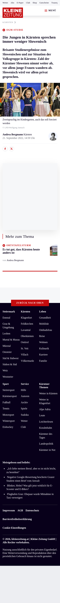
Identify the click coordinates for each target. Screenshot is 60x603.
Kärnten (25, 311)
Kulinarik (44, 348)
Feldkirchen (27, 323)
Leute (42, 415)
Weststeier (8, 376)
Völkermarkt (27, 360)
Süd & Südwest (11, 358)
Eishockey (8, 427)
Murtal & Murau (11, 339)
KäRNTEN (9, 22)
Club (28, 3)
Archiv (24, 402)
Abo (12, 3)
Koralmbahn (45, 427)
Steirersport (9, 390)
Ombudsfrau (45, 330)
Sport (6, 384)
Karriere (43, 354)
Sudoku (25, 414)
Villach (24, 354)
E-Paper (20, 3)
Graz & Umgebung (8, 325)
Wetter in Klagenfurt (44, 401)
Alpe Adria (45, 409)
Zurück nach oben (30, 303)
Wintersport (9, 420)
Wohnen (43, 342)
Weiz (5, 370)
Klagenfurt (26, 317)
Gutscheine (44, 3)
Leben (42, 311)
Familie (43, 360)
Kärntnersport (10, 396)
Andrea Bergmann (13, 134)
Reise (42, 336)
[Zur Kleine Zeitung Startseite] (13, 13)
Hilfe (23, 390)
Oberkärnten (27, 336)
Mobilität (44, 323)
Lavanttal (25, 330)
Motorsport (8, 414)
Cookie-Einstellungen (14, 527)
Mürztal (7, 346)
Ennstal (6, 317)
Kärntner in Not (47, 450)
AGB (20, 510)
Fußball (6, 402)
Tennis (6, 408)
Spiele (24, 408)
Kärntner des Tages (45, 436)
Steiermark (9, 311)
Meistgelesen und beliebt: (16, 462)
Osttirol (25, 342)
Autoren (25, 396)
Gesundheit (45, 317)
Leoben (6, 333)
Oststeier (7, 352)
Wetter (5, 3)
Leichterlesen (46, 421)
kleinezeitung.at (20, 539)
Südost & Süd (10, 364)
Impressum (9, 510)
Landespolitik (46, 443)
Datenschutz (32, 510)
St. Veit (24, 348)
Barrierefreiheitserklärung (17, 519)
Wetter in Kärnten (48, 393)
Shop (35, 3)
